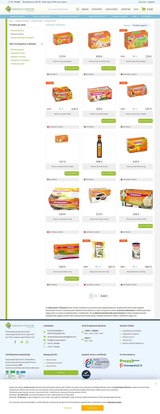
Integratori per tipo (18, 53)
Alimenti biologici (17, 50)
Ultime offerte (51, 366)
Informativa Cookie (114, 402)
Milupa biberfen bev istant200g (136, 272)
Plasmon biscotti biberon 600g (62, 272)
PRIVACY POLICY (128, 337)
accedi (142, 2)
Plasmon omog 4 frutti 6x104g (136, 166)
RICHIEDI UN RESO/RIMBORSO (133, 343)
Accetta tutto (92, 408)
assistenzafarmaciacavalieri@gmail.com (60, 337)
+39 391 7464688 (52, 343)
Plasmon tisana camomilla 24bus (99, 61)
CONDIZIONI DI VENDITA (130, 334)
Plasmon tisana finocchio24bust (136, 61)
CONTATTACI (127, 340)
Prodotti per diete (17, 64)
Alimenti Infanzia (17, 34)
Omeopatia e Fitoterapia (20, 60)
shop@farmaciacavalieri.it (55, 340)
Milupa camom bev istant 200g (99, 272)
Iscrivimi (60, 372)
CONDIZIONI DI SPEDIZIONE (131, 331)
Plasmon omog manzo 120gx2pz (136, 114)
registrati (151, 2)
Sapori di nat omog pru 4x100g (99, 219)
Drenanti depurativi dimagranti (22, 38)
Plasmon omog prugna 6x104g (62, 219)
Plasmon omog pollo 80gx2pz (99, 114)
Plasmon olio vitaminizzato (99, 166)
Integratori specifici (18, 57)
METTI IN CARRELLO (72, 68)
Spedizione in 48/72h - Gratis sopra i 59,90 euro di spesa (45, 2)
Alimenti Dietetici (17, 30)
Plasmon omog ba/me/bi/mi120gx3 (62, 166)
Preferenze (68, 408)
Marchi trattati (51, 360)
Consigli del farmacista (54, 363)
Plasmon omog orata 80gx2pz (62, 61)
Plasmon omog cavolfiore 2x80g (136, 219)
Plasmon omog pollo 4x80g (62, 114)
